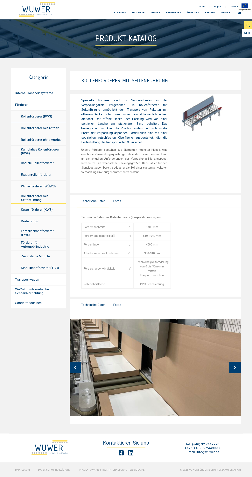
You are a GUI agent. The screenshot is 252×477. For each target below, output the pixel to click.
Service (155, 13)
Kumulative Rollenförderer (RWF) (40, 151)
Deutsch (234, 7)
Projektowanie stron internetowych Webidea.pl (111, 469)
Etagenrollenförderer (36, 175)
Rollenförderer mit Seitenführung (34, 198)
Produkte (137, 13)
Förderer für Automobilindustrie (35, 244)
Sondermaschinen (28, 303)
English (217, 7)
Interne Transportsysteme (34, 93)
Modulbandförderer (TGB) (40, 268)
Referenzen (173, 13)
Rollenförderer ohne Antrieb (41, 140)
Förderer (21, 105)
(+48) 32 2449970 (205, 444)
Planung (120, 13)
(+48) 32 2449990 (206, 448)
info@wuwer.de (207, 452)
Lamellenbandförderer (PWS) (37, 233)
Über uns (193, 13)
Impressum (22, 469)
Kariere (210, 13)
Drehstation (29, 221)
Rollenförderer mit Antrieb (40, 128)
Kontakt (226, 13)
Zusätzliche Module (35, 256)
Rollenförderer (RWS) (36, 116)
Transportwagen (27, 279)
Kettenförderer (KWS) (37, 210)
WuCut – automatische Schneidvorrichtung (32, 291)
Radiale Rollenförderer (37, 163)
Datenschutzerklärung (54, 469)
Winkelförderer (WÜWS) (38, 186)
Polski (202, 7)
